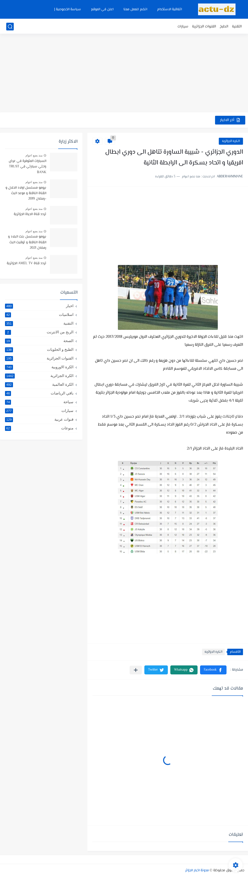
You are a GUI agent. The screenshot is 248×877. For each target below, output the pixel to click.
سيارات (183, 26)
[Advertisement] (124, 74)
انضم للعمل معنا (135, 9)
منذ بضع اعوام (33, 155)
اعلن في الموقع (102, 9)
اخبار (39, 306)
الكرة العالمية (39, 384)
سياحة (39, 402)
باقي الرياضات (39, 393)
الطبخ (224, 26)
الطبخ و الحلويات (39, 349)
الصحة (39, 341)
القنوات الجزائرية (204, 26)
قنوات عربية (39, 419)
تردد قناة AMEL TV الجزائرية (26, 263)
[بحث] (10, 26)
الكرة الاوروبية (39, 367)
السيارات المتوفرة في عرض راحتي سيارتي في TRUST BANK (27, 166)
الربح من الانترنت (39, 332)
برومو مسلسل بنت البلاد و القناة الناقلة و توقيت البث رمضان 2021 (27, 242)
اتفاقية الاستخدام (169, 9)
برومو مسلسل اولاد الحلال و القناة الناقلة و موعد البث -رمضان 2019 (25, 193)
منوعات (39, 428)
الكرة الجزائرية (231, 141)
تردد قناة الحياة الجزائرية (30, 214)
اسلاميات (39, 314)
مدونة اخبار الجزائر (197, 870)
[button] (213, 669)
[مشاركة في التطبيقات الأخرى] (136, 670)
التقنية (237, 26)
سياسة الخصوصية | (67, 9)
